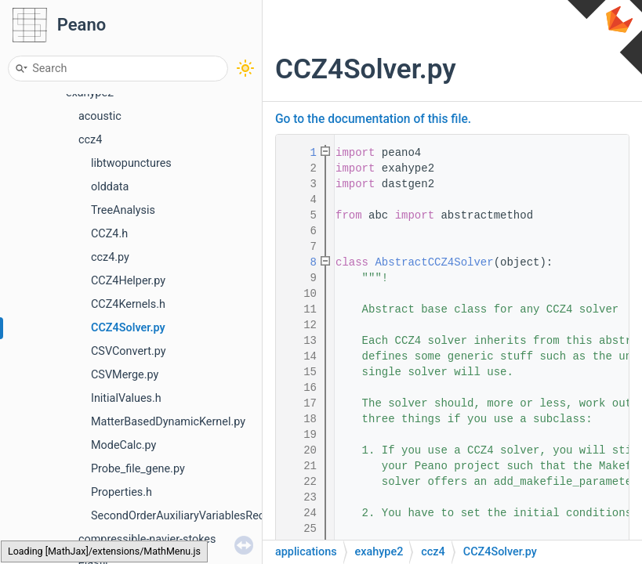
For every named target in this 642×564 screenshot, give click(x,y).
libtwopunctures (131, 163)
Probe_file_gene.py (138, 468)
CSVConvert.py (128, 351)
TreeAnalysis (123, 210)
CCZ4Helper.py (128, 280)
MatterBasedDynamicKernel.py (168, 421)
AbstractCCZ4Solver (434, 262)
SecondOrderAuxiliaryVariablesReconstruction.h (211, 515)
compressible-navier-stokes (147, 539)
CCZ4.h (109, 233)
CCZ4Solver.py (128, 327)
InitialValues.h (126, 398)
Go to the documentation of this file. (373, 119)
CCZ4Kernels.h (128, 304)
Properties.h (121, 492)
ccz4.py (110, 257)
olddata (110, 186)
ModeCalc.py (123, 445)
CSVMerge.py (124, 374)
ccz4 (90, 139)
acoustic (100, 116)
